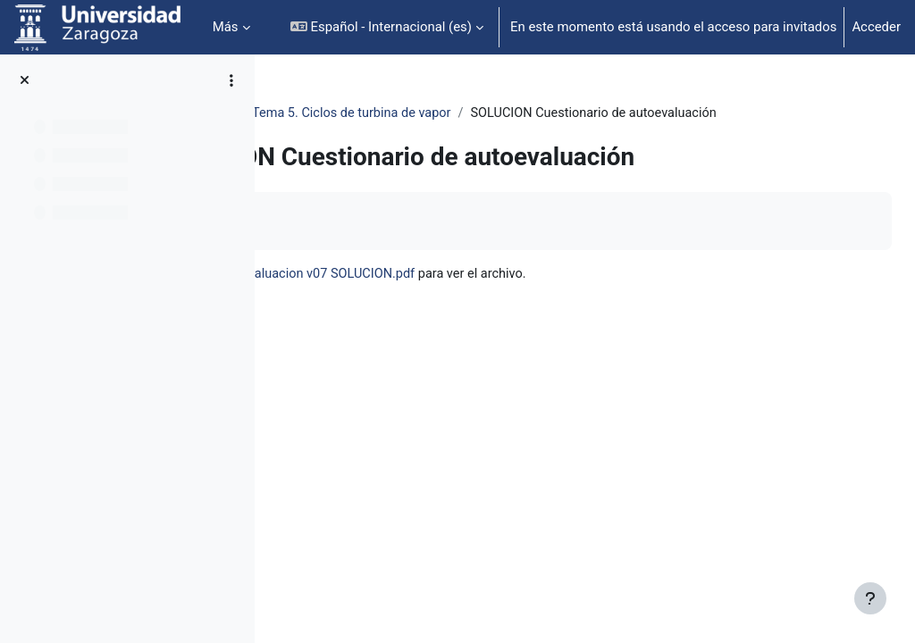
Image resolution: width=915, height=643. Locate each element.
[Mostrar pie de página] (870, 598)
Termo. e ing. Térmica (353, 113)
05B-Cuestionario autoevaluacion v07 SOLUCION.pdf (520, 296)
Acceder (876, 27)
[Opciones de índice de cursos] (231, 80)
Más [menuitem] (226, 27)
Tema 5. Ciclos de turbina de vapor (539, 113)
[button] (387, 27)
